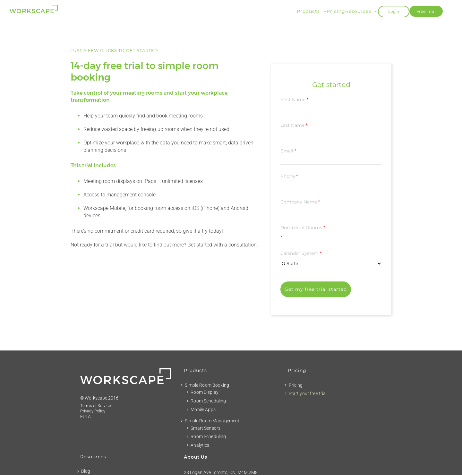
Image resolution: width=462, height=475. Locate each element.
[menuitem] (312, 11)
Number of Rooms (302, 227)
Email (288, 151)
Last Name (293, 125)
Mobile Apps (203, 409)
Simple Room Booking (207, 385)
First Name (294, 99)
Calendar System (300, 253)
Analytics (200, 445)
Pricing (296, 385)
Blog (85, 471)
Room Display (204, 392)
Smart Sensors (205, 428)
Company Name (300, 202)
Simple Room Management (212, 420)
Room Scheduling (208, 400)
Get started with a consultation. (222, 245)
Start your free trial (308, 393)
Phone (289, 176)
